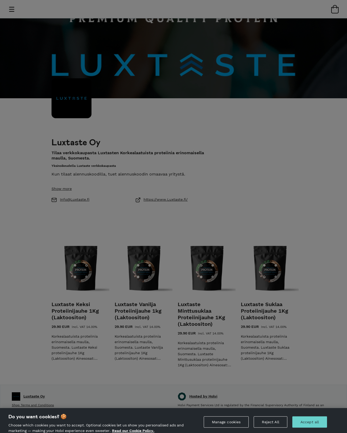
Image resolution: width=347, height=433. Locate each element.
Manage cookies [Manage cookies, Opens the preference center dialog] (226, 426)
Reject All (270, 426)
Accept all (309, 426)
